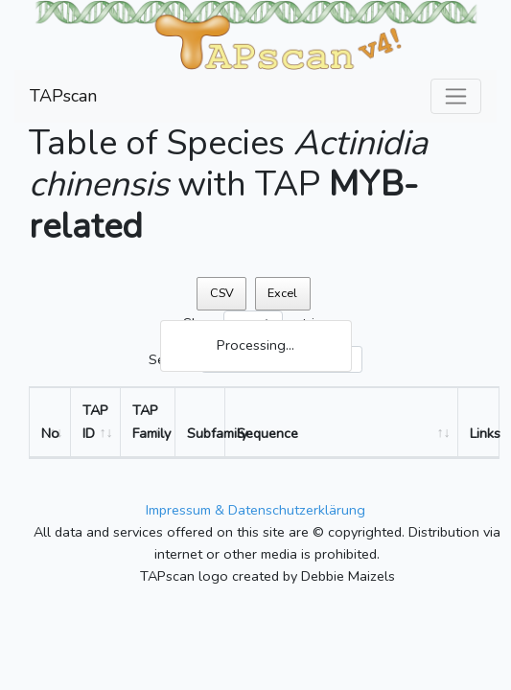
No (50, 433)
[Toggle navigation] (455, 96)
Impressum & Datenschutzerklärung (255, 509)
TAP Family (151, 421)
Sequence (267, 433)
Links (484, 433)
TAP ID (95, 421)
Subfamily (206, 433)
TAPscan (63, 95)
